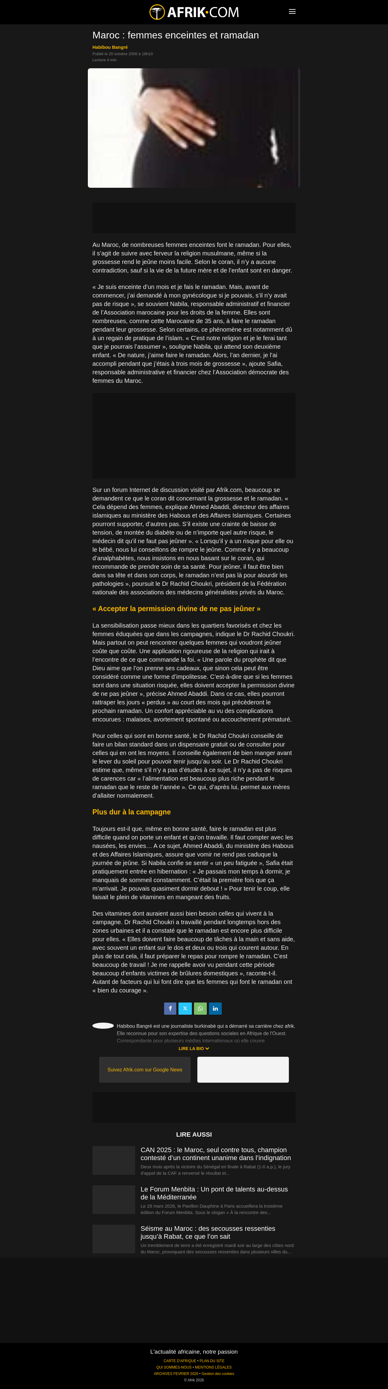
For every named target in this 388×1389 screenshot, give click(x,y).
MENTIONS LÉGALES (213, 1367)
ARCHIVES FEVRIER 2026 (176, 1374)
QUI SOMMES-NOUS (174, 1367)
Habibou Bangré (110, 47)
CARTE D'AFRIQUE (179, 1361)
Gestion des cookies (218, 1374)
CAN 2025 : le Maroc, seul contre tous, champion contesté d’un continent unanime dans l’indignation (216, 1154)
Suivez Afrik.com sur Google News (144, 1069)
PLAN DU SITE (211, 1361)
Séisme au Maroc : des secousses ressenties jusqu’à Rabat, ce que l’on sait (208, 1232)
